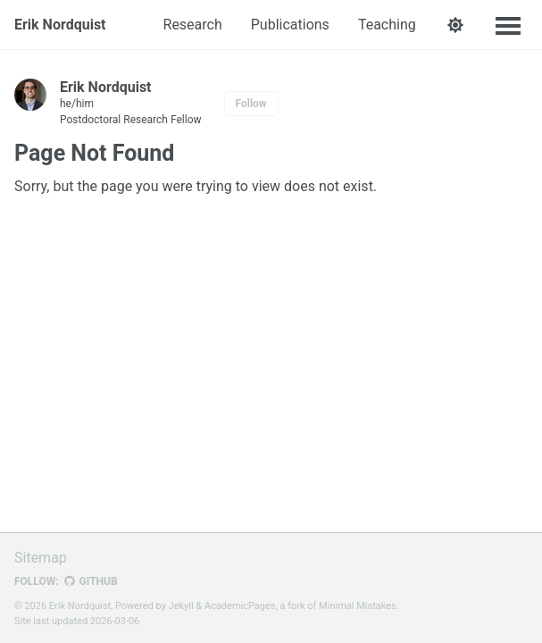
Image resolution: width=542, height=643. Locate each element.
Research (192, 24)
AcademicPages (240, 606)
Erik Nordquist (60, 24)
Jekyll (181, 606)
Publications (290, 24)
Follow (251, 103)
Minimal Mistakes (357, 606)
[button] (456, 25)
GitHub (90, 581)
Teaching (387, 24)
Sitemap (40, 557)
